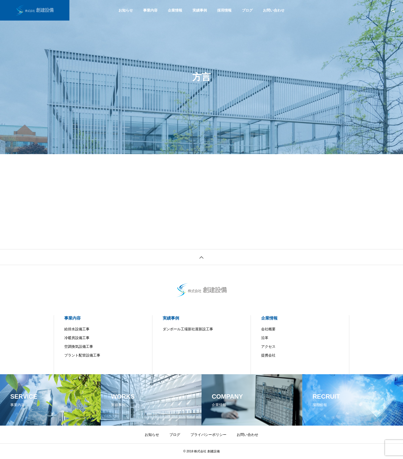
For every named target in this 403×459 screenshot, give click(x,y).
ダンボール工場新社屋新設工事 (188, 329)
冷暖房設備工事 (76, 338)
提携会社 (268, 355)
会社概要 (268, 329)
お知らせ (125, 10)
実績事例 (200, 10)
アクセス (268, 346)
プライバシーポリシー (208, 435)
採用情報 (224, 10)
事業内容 (150, 10)
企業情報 (175, 10)
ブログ (247, 10)
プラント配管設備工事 (82, 355)
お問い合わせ (274, 10)
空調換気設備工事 (78, 346)
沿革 (264, 338)
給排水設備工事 (76, 329)
